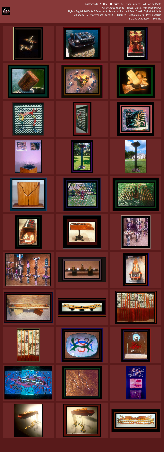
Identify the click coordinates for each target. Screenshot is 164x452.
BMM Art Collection (139, 18)
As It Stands (91, 4)
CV (86, 15)
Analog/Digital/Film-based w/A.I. (143, 7)
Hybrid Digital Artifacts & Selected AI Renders (93, 11)
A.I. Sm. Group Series (113, 7)
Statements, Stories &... (102, 15)
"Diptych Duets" (136, 15)
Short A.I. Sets (126, 11)
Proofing (156, 18)
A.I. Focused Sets (152, 4)
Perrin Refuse (153, 15)
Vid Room (78, 15)
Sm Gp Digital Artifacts (148, 11)
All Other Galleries (131, 4)
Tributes (121, 15)
